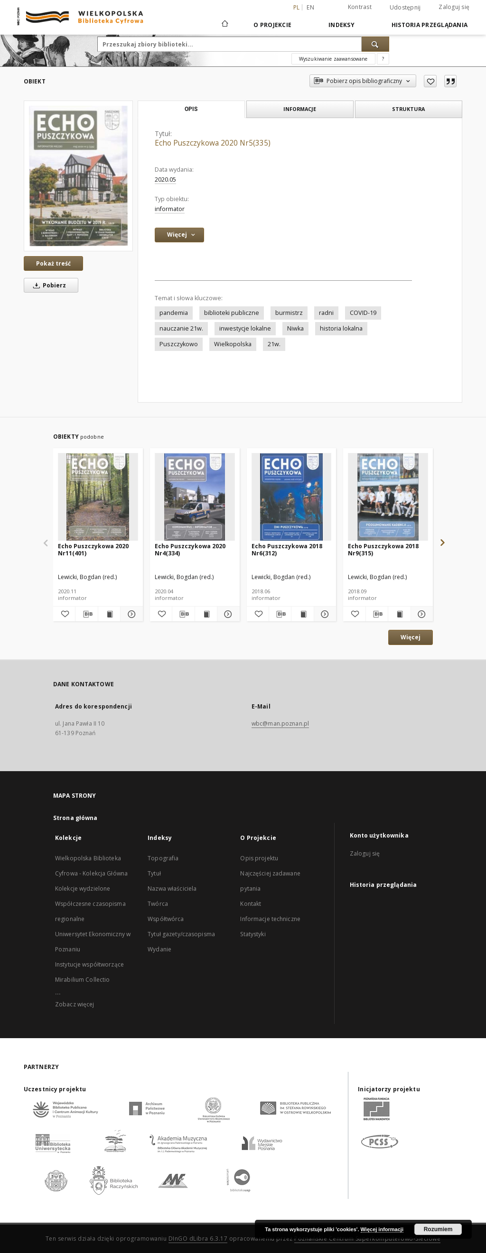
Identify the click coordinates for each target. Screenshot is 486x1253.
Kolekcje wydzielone (82, 888)
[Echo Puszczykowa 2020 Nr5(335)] (78, 176)
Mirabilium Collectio (82, 980)
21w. (274, 344)
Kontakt (250, 904)
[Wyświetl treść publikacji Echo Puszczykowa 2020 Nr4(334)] (206, 614)
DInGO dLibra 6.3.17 (198, 1239)
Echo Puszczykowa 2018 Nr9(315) (383, 549)
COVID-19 (363, 313)
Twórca (158, 904)
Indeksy (341, 25)
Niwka (295, 328)
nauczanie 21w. (181, 328)
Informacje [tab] (299, 108)
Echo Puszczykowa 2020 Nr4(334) (190, 549)
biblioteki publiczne (231, 313)
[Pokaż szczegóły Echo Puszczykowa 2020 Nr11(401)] (130, 614)
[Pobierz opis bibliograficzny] (86, 614)
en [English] (310, 7)
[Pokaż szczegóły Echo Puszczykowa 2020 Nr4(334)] (227, 614)
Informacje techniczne (270, 919)
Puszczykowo (178, 344)
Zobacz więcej (74, 1004)
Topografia (163, 858)
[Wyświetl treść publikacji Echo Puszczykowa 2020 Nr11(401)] (109, 614)
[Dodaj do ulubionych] (430, 81)
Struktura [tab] (408, 108)
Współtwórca (166, 919)
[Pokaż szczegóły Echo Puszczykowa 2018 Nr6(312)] (324, 614)
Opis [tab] (191, 109)
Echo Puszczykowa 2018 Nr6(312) (287, 549)
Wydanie (159, 949)
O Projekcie (272, 25)
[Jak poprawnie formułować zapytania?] (383, 58)
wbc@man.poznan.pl (280, 723)
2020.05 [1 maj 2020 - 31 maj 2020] (165, 179)
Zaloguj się (454, 7)
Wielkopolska (233, 344)
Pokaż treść (53, 263)
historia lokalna (341, 328)
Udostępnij (405, 7)
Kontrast (360, 7)
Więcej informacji (382, 1229)
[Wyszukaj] (375, 44)
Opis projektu (259, 858)
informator (170, 209)
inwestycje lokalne (245, 328)
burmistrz (289, 313)
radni (326, 313)
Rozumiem (438, 1229)
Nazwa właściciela (172, 888)
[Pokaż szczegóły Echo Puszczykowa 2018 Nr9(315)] (420, 614)
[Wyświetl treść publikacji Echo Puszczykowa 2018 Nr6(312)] (302, 614)
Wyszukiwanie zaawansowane (333, 58)
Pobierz (48, 285)
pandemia (173, 313)
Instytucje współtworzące (89, 964)
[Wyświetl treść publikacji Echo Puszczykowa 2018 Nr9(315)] (399, 614)
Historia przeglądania (429, 25)
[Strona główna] (224, 24)
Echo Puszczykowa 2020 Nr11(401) (93, 549)
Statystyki (252, 934)
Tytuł (154, 873)
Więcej (411, 637)
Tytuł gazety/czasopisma (181, 934)
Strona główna (75, 818)
